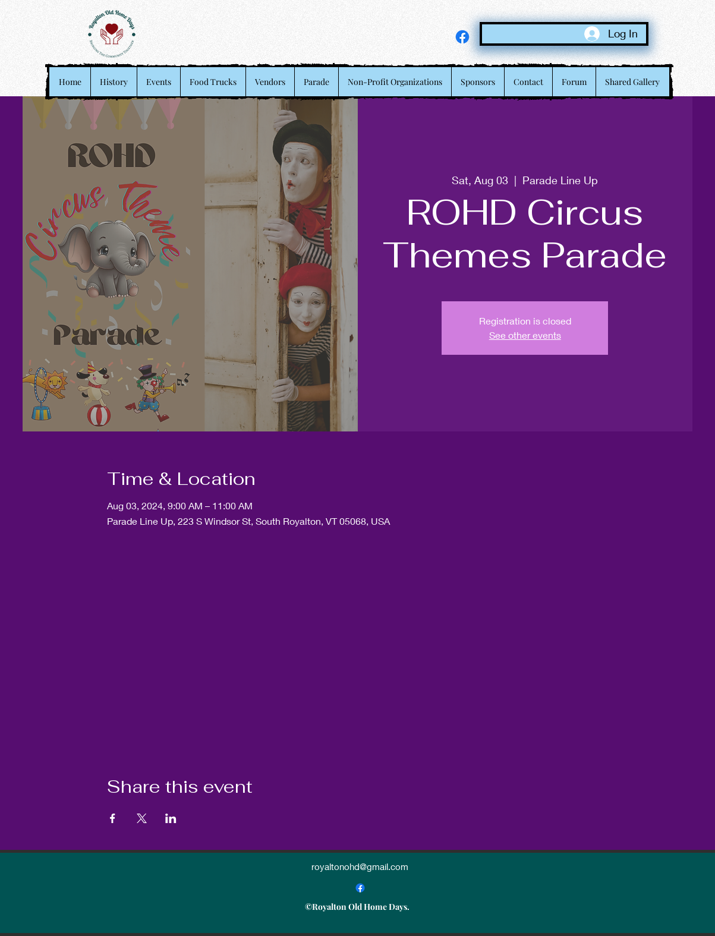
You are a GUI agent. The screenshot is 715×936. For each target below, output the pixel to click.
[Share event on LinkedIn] (171, 818)
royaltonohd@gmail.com (359, 866)
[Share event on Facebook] (112, 818)
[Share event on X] (141, 818)
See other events (525, 335)
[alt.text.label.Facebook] (462, 37)
